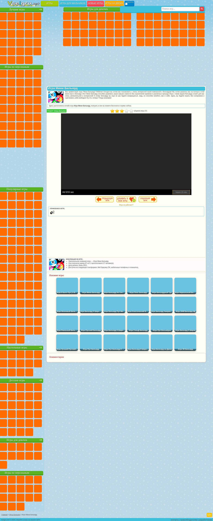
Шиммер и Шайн (29, 108)
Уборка (75, 42)
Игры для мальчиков (72, 3)
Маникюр (84, 33)
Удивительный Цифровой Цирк (54, 143)
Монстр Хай (110, 16)
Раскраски (127, 16)
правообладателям (188, 519)
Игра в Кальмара (54, 117)
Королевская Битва (183, 16)
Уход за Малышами (127, 33)
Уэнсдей (11, 143)
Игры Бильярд (74, 111)
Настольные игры (33, 347)
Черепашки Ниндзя (140, 25)
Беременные (127, 25)
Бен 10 (192, 33)
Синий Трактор (11, 117)
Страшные (11, 33)
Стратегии (158, 16)
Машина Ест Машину (175, 33)
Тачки (54, 91)
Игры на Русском (46, 33)
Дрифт (201, 33)
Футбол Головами (20, 60)
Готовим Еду (101, 42)
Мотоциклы (149, 25)
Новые (11, 16)
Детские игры (33, 380)
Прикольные (20, 42)
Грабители (166, 33)
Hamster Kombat (46, 143)
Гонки (183, 25)
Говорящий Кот (37, 73)
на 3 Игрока (20, 51)
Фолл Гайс (20, 117)
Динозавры (11, 42)
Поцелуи (110, 25)
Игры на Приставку (46, 60)
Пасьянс (37, 33)
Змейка (54, 42)
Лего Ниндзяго (46, 73)
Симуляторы (29, 16)
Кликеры (29, 33)
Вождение (11, 60)
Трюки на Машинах (46, 42)
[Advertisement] (33, 166)
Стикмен (158, 25)
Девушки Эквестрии (75, 16)
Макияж (101, 33)
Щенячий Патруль (29, 73)
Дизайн (67, 42)
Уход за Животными (110, 42)
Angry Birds (20, 91)
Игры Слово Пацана (54, 134)
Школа (46, 51)
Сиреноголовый (29, 117)
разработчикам (205, 519)
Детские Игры (37, 16)
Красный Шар (20, 82)
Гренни (29, 126)
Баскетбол (54, 51)
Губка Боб (20, 73)
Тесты (101, 16)
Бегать (158, 42)
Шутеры (149, 42)
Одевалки (93, 25)
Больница (75, 33)
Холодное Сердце (75, 25)
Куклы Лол (127, 42)
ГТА (183, 33)
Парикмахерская (101, 25)
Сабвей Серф (11, 91)
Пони (67, 16)
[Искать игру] (180, 3)
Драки (175, 25)
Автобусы (140, 42)
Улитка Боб (11, 82)
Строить (37, 60)
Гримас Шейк (37, 143)
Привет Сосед (11, 134)
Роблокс (46, 126)
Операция (93, 33)
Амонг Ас (37, 117)
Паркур (192, 42)
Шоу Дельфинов (37, 91)
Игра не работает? (133, 205)
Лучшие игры (33, 9)
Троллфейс (29, 82)
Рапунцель (67, 33)
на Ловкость (54, 16)
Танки (166, 16)
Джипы (183, 42)
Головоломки (11, 51)
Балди (20, 126)
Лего (54, 82)
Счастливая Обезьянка (37, 108)
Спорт (37, 25)
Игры (49, 3)
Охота (201, 42)
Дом (119, 42)
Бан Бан (20, 143)
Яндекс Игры (11, 25)
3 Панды (46, 91)
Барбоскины (29, 99)
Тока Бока (29, 134)
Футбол (149, 16)
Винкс (93, 42)
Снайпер (192, 25)
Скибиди (29, 143)
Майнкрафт (192, 16)
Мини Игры (29, 42)
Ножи (54, 33)
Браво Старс (46, 117)
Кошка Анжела (67, 25)
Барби (93, 16)
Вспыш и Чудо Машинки (11, 99)
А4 (11, 126)
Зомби (175, 16)
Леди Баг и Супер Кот (37, 82)
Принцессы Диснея (110, 33)
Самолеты (175, 42)
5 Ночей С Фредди (54, 73)
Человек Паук (54, 99)
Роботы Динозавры (149, 33)
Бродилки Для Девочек (119, 16)
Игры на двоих (114, 3)
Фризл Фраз (11, 108)
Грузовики (166, 25)
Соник (20, 99)
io (54, 25)
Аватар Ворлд (37, 134)
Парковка (140, 16)
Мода (119, 33)
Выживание (158, 33)
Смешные (46, 25)
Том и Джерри (46, 108)
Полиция (140, 33)
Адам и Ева (20, 108)
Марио (46, 99)
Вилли (11, 73)
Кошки (84, 25)
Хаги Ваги (37, 126)
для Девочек (20, 16)
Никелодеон (29, 51)
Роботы (201, 25)
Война (29, 60)
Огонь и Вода (84, 16)
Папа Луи (119, 25)
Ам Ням (29, 91)
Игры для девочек (97, 9)
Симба (46, 134)
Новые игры (95, 3)
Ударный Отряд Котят (37, 99)
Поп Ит (20, 25)
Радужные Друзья (20, 134)
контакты (175, 519)
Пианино (84, 42)
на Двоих (46, 16)
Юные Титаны (54, 108)
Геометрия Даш (29, 25)
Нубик (54, 126)
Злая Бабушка (46, 82)
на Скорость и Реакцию (37, 42)
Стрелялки (166, 42)
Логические (20, 33)
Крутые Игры (37, 51)
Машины (201, 16)
